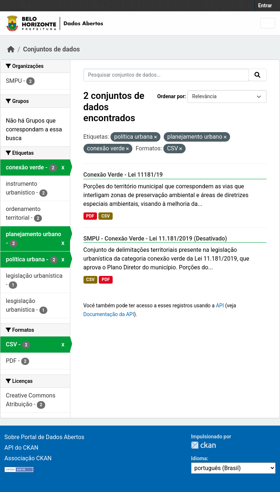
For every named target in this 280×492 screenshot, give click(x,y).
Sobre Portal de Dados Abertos (44, 437)
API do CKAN (21, 447)
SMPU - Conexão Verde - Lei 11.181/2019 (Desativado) (155, 238)
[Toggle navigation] (267, 23)
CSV (105, 216)
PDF (90, 216)
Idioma (199, 458)
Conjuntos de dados (51, 49)
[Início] (11, 49)
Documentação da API (108, 314)
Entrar (265, 5)
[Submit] (257, 75)
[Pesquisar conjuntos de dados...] (166, 75)
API (220, 305)
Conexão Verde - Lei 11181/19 (123, 174)
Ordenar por (170, 96)
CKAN (203, 445)
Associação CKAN (28, 458)
